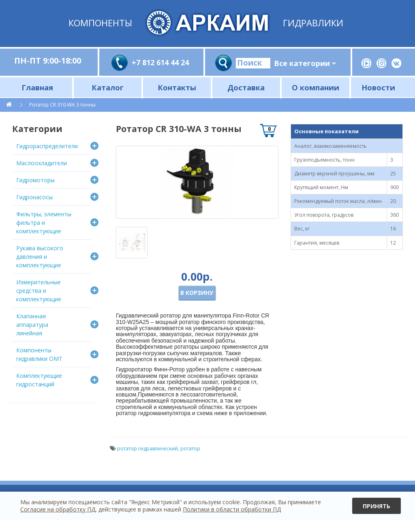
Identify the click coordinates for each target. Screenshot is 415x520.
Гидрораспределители (47, 146)
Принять (376, 506)
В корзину (196, 292)
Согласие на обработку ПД (57, 509)
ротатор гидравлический (147, 448)
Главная (37, 87)
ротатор (190, 448)
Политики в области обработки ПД (232, 509)
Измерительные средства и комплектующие (38, 290)
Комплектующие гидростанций (39, 380)
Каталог (108, 87)
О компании (315, 87)
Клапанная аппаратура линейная (32, 324)
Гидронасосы (34, 197)
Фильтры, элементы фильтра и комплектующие (43, 222)
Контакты (177, 87)
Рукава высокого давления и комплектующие (39, 256)
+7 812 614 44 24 (160, 62)
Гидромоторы (35, 180)
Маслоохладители (41, 163)
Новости (378, 87)
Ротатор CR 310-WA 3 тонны (62, 104)
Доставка (246, 87)
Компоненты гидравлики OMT (39, 354)
